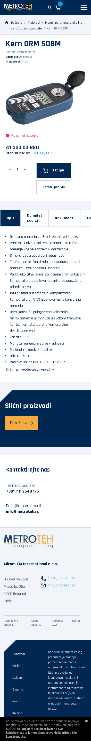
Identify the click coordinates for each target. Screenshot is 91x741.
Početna (13, 23)
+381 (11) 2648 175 (22, 491)
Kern (25, 62)
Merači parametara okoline (64, 23)
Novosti (17, 701)
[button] (50, 7)
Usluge (17, 678)
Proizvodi (33, 23)
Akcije (16, 666)
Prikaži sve (21, 422)
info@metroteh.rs (22, 511)
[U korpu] (53, 170)
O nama (17, 689)
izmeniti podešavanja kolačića (48, 733)
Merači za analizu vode (26, 28)
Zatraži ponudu (54, 187)
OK (87, 721)
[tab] (10, 218)
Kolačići (76, 621)
